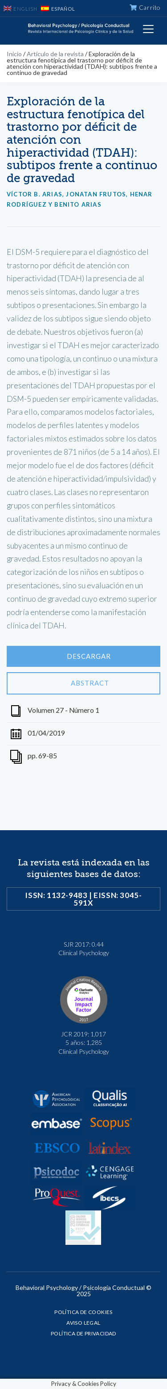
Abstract (83, 683)
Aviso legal (83, 1322)
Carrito (145, 7)
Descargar (83, 656)
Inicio (14, 54)
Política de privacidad (83, 1333)
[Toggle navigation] (148, 29)
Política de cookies (83, 1312)
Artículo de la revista (55, 54)
